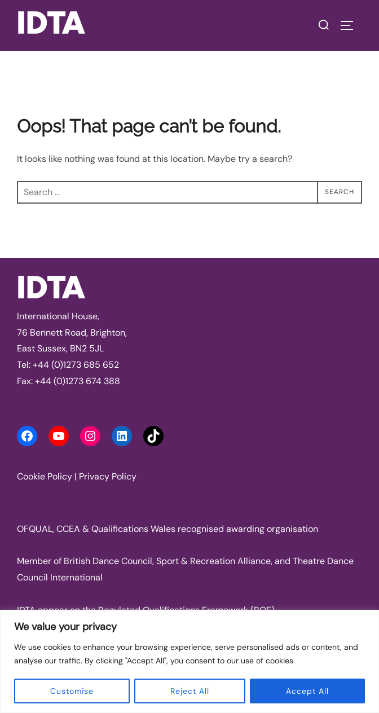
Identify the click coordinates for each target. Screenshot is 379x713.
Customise (72, 691)
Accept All (307, 691)
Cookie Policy (44, 476)
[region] (189, 661)
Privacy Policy (107, 476)
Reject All (189, 691)
